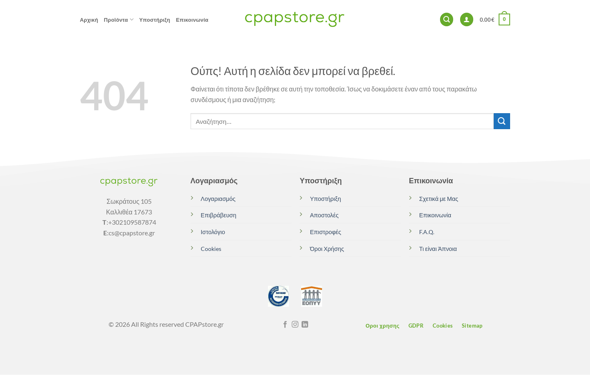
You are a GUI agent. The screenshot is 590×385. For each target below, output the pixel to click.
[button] (446, 19)
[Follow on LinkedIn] (305, 324)
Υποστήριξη (154, 19)
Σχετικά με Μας (438, 198)
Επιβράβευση (218, 215)
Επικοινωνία (192, 19)
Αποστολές (324, 215)
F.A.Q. (426, 231)
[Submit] (502, 121)
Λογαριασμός (218, 198)
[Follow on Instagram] (295, 324)
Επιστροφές (325, 231)
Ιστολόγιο (213, 231)
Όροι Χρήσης (327, 248)
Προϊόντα (119, 19)
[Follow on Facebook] (284, 324)
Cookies (211, 248)
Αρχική (89, 19)
